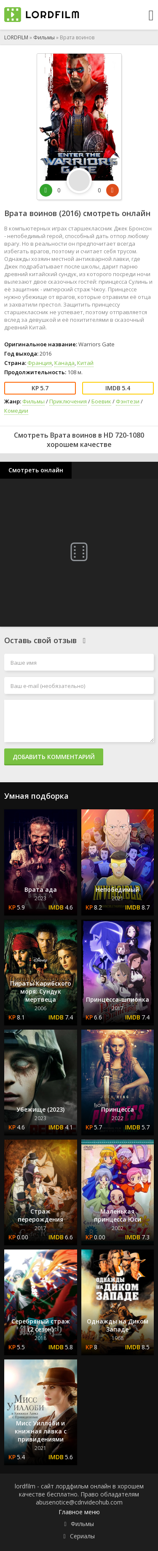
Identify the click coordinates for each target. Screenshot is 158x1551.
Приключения (68, 401)
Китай (85, 363)
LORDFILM (16, 37)
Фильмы (44, 37)
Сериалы (82, 1536)
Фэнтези (127, 401)
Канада (64, 363)
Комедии (16, 410)
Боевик (101, 401)
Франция (39, 363)
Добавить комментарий (54, 757)
